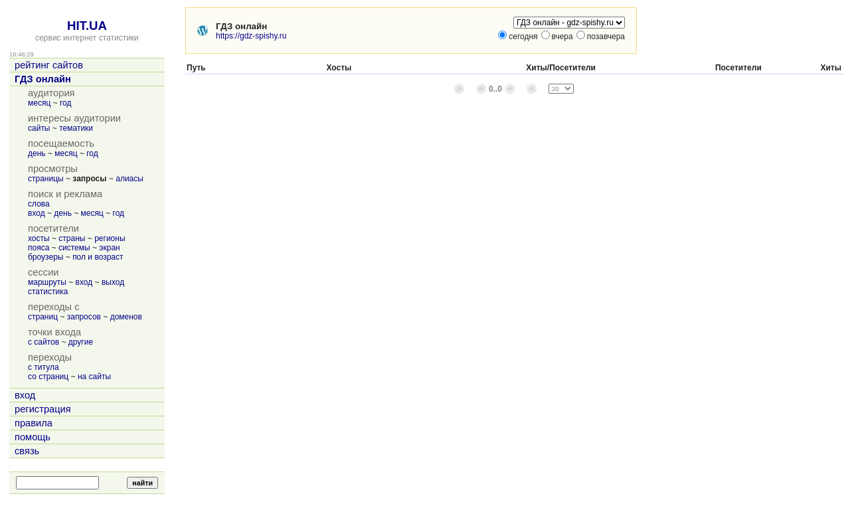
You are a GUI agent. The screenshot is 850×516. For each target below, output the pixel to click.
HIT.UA (87, 26)
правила (33, 423)
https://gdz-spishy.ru (251, 36)
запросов (84, 316)
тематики (76, 128)
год (66, 103)
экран (109, 247)
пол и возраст (97, 257)
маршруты (47, 282)
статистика (48, 291)
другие (80, 342)
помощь (32, 437)
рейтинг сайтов (49, 65)
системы (74, 247)
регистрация (43, 409)
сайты (39, 128)
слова (39, 204)
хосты (39, 238)
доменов (126, 316)
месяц (39, 103)
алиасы (129, 178)
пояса (38, 247)
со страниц (48, 376)
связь (27, 451)
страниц (43, 316)
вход (36, 213)
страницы (46, 178)
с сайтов (43, 342)
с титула (43, 367)
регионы (109, 238)
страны (71, 238)
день (37, 153)
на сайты (94, 376)
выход (113, 282)
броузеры (45, 257)
